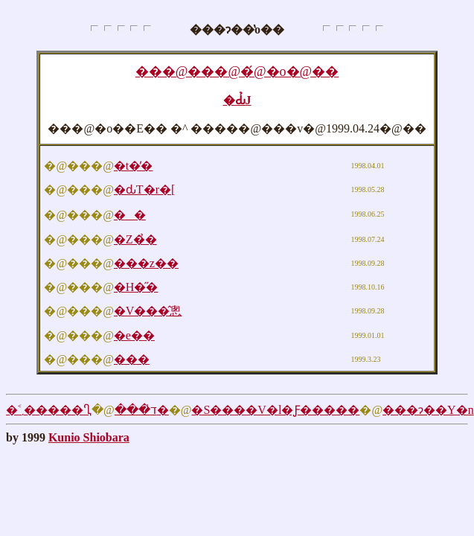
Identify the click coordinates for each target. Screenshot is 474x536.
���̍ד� (142, 409)
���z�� (146, 263)
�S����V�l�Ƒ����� (275, 409)
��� (132, 359)
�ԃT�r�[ (144, 189)
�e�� (134, 335)
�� (130, 214)
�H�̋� (136, 287)
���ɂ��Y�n (428, 409)
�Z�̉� (135, 239)
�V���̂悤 (148, 310)
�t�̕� (133, 165)
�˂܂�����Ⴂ (49, 409)
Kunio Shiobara (88, 437)
